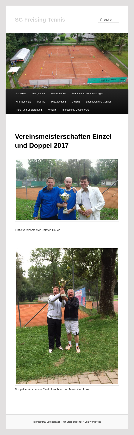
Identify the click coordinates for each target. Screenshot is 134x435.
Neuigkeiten (38, 93)
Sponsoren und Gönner (98, 101)
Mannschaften (58, 93)
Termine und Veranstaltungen (87, 93)
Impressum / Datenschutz (75, 109)
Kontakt (52, 109)
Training (41, 101)
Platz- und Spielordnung (29, 109)
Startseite (21, 93)
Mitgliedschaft (23, 101)
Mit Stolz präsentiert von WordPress (82, 422)
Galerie (76, 101)
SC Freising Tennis (40, 19)
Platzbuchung (58, 101)
